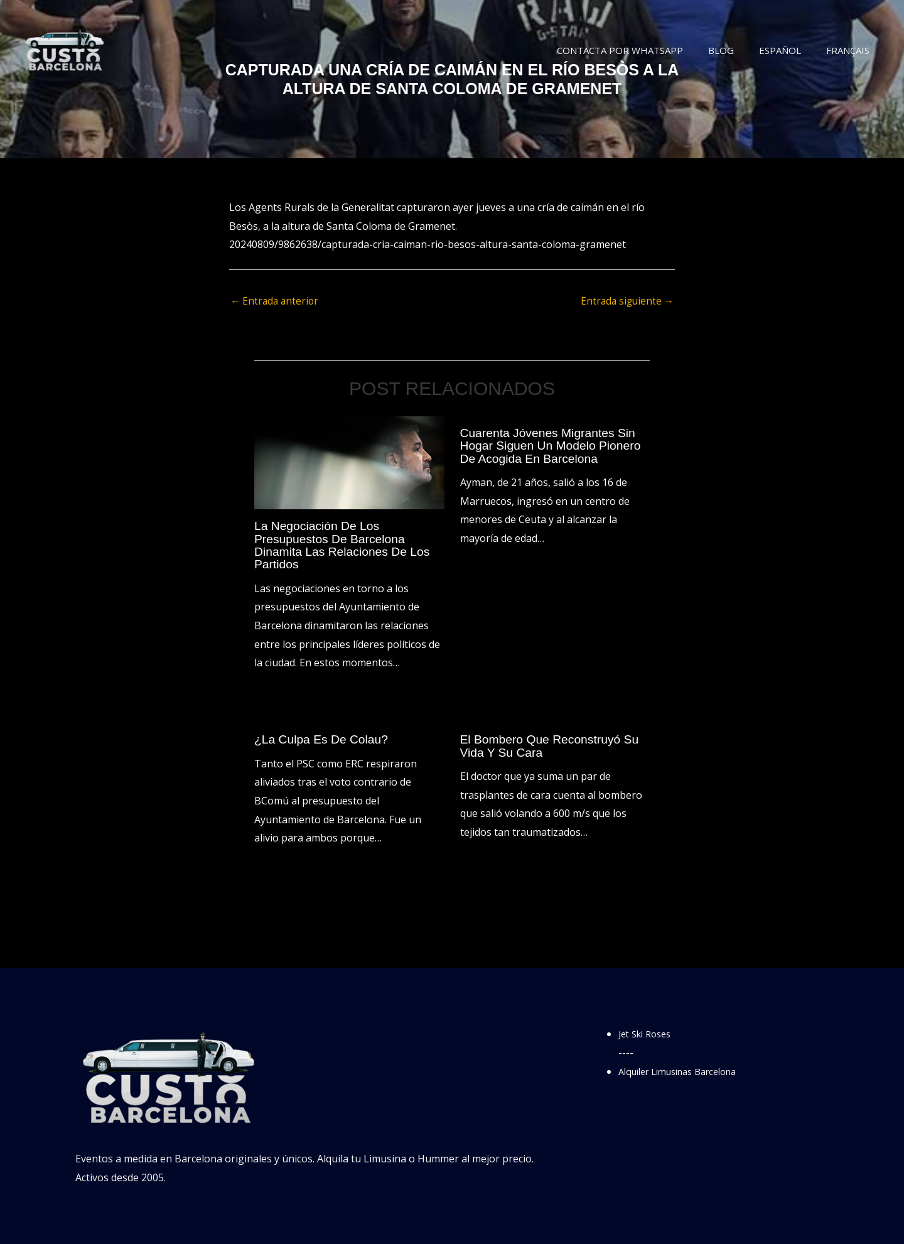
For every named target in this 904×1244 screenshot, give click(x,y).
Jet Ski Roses (648, 1034)
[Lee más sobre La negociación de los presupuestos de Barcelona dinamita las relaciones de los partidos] (349, 463)
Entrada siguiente (626, 302)
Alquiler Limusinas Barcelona (686, 1071)
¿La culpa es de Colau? (323, 740)
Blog (737, 50)
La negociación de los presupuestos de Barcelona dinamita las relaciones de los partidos (345, 545)
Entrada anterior (275, 302)
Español (789, 50)
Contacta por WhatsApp (642, 50)
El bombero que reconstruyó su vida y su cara (553, 746)
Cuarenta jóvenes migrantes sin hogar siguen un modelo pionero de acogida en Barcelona (554, 445)
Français (851, 50)
